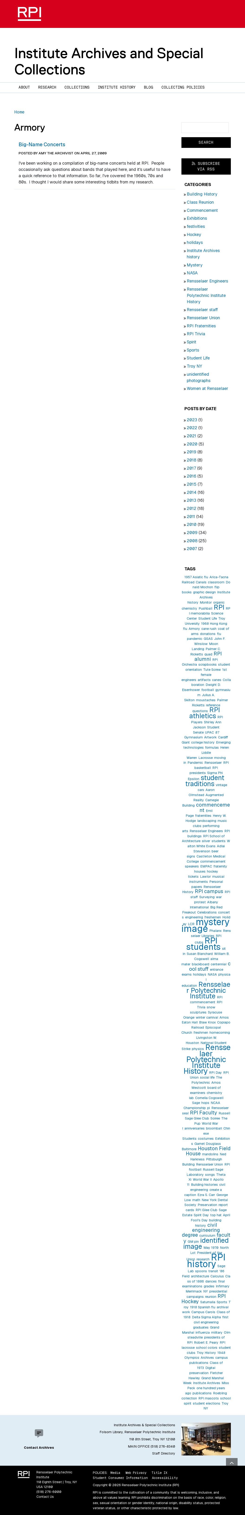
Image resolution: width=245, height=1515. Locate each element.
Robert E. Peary (206, 1342)
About (24, 87)
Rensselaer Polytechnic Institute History (206, 295)
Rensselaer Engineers (207, 281)
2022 (192, 427)
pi (208, 1108)
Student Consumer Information (120, 1478)
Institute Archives (206, 1383)
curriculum (207, 1235)
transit (213, 1271)
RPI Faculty (203, 1112)
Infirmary (222, 1286)
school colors (206, 1348)
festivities (196, 226)
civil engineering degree (201, 1230)
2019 (191, 452)
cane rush (208, 629)
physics (198, 1049)
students (219, 841)
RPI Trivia (196, 333)
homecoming (220, 1032)
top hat (216, 1215)
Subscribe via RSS (206, 166)
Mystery (195, 265)
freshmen (200, 1032)
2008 (192, 540)
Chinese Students (206, 1133)
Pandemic (195, 763)
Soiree (215, 1118)
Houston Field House (208, 1151)
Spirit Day (201, 1215)
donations (208, 634)
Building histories (204, 1185)
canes (216, 680)
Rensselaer (213, 763)
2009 (192, 532)
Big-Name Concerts (42, 144)
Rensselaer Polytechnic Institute (209, 990)
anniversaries (194, 1128)
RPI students (203, 944)
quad (208, 654)
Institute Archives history (208, 597)
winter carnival (207, 1017)
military (216, 1332)
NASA (192, 273)
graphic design (204, 592)
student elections (206, 1403)
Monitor (206, 602)
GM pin (193, 1241)
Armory (194, 629)
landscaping (206, 821)
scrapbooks (207, 664)
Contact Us (45, 1497)
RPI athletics (204, 712)
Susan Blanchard (200, 954)
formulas (212, 747)
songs (210, 1175)
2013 (191, 500)
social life (207, 1077)
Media (115, 1473)
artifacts (204, 680)
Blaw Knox (207, 1022)
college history (203, 742)
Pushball (205, 608)
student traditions (205, 780)
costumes (206, 1138)
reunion (210, 1297)
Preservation (207, 1205)
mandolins (210, 1154)
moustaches (206, 700)
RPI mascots (208, 1398)
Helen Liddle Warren (208, 752)
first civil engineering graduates (211, 1322)
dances (211, 1281)
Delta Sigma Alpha (206, 1317)
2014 (192, 492)
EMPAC (206, 866)
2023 (192, 419)
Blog (148, 87)
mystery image (205, 925)
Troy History (206, 1353)
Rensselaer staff (202, 309)
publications (202, 1393)
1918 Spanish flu (202, 1307)
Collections (77, 87)
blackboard (200, 964)
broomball (214, 1128)
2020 (192, 444)
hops (205, 1103)
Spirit (191, 342)
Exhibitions (197, 218)
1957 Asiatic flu (196, 577)
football (207, 690)
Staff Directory (163, 1453)
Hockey (194, 234)
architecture (200, 1276)
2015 (192, 484)
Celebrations (207, 912)
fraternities (203, 816)
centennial (218, 964)
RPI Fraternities (201, 326)
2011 (191, 516)
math (196, 1200)
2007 (192, 548)
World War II (202, 1179)
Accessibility (165, 1478)
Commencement (202, 210)
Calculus (217, 1276)
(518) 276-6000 (48, 1492)
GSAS (208, 639)
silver (206, 841)
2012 (191, 508)
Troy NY (194, 366)
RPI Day (215, 1072)
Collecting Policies (183, 87)
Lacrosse (205, 758)
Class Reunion (200, 202)
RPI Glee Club (206, 1210)
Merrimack (194, 1291)
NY (205, 1291)
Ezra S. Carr (206, 1195)
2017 (191, 468)
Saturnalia (207, 1302)
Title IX (159, 1473)
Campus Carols (203, 1312)
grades (209, 1286)
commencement (213, 807)
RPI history (206, 1260)
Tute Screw (212, 670)
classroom (216, 582)
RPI (219, 607)
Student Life (198, 358)
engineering (194, 917)
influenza (203, 1332)
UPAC (209, 732)
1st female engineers (204, 675)
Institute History (116, 87)
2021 (191, 436)
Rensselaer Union (203, 317)
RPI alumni (208, 656)
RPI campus (209, 891)
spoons (201, 1271)
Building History (202, 194)
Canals (201, 582)
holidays (195, 242)
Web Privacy (136, 1473)
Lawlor (205, 876)
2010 (192, 524)
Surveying (207, 897)
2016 (191, 476)
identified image (206, 1243)
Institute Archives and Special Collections (108, 61)
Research (47, 87)
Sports (193, 350)
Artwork (210, 737)
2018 (191, 460)
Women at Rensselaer (207, 388)
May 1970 (211, 1248)
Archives (207, 1358)
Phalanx (215, 931)
